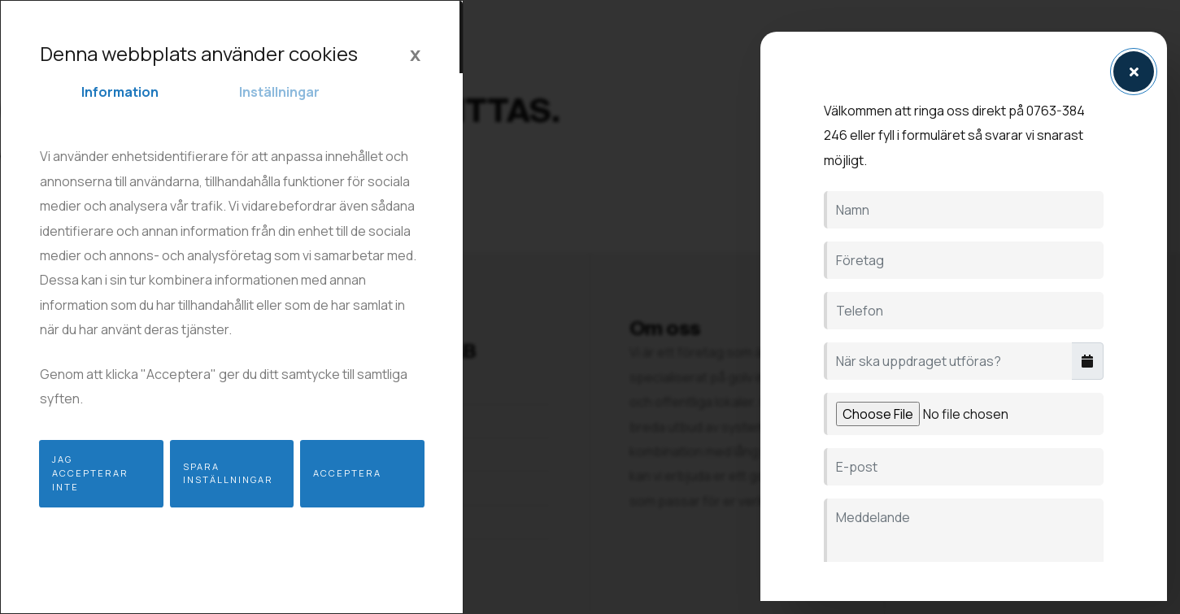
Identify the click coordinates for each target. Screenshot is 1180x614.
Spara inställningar (228, 473)
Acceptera (347, 473)
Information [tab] (120, 92)
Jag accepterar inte (90, 473)
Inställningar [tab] (279, 92)
